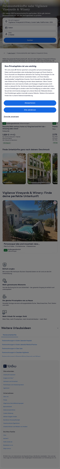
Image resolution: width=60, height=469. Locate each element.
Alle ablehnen (30, 110)
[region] (29, 92)
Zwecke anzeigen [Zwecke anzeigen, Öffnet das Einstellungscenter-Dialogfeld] (11, 117)
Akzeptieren (30, 103)
